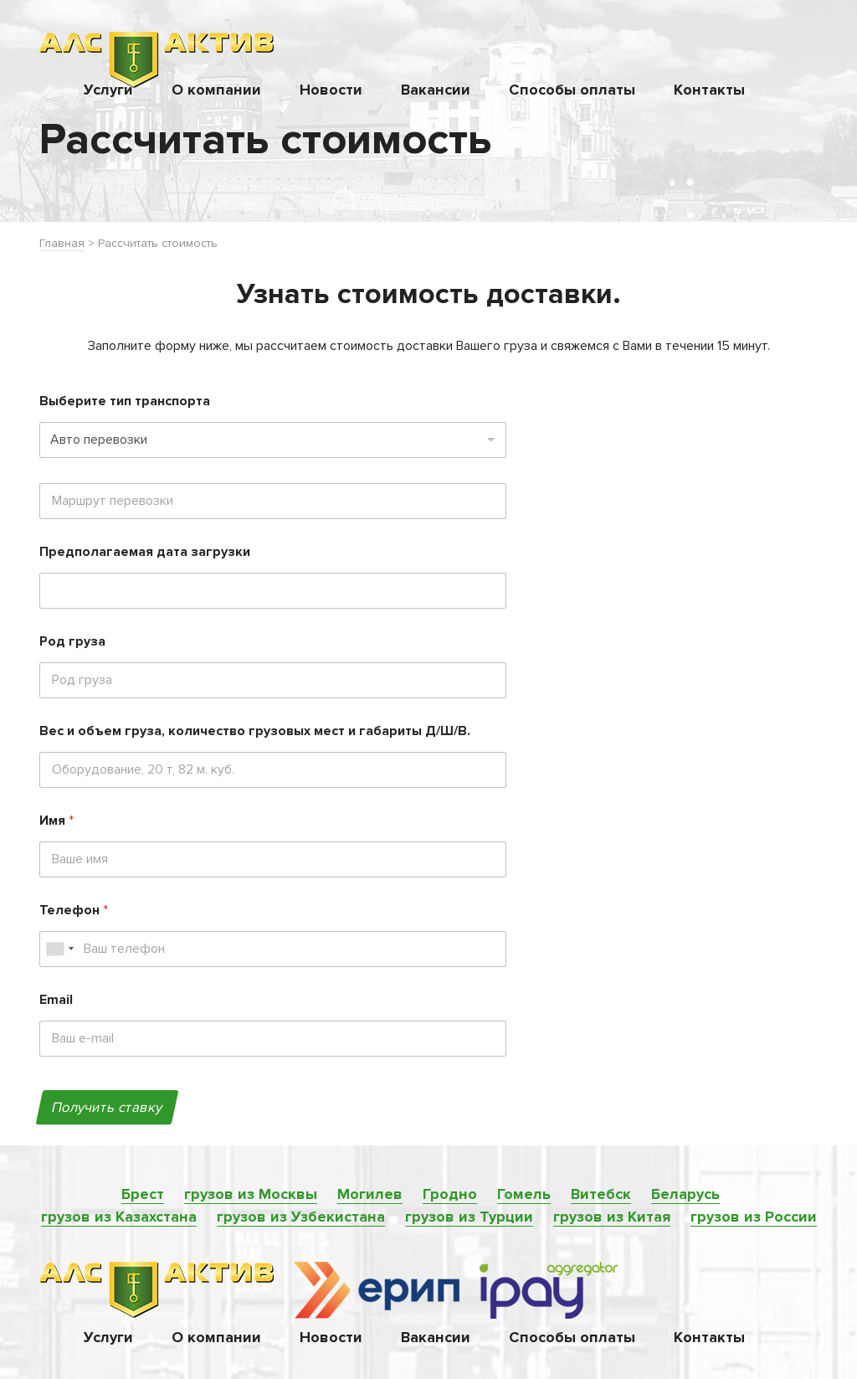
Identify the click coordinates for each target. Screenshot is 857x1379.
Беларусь (685, 1194)
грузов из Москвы (250, 1194)
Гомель (524, 1194)
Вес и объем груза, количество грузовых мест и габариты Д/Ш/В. (254, 731)
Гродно (450, 1194)
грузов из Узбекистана (301, 1216)
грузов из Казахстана (119, 1216)
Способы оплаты (572, 89)
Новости (331, 89)
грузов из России (753, 1216)
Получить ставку (107, 1107)
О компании (216, 89)
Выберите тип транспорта (124, 401)
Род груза (72, 642)
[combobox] (59, 949)
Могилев (370, 1194)
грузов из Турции (469, 1216)
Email (56, 1000)
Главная (62, 243)
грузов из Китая (611, 1216)
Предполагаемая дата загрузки (144, 552)
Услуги (108, 89)
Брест (142, 1194)
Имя (56, 821)
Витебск (601, 1194)
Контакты (709, 89)
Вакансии (435, 89)
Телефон (73, 910)
